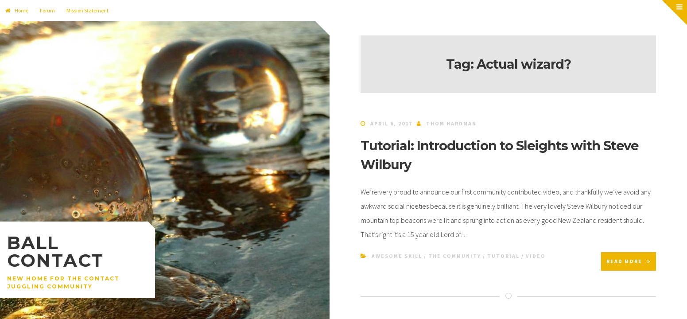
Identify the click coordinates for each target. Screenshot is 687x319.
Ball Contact (55, 251)
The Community (454, 256)
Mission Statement (87, 10)
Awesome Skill (397, 256)
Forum (47, 10)
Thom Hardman (451, 123)
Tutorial (503, 256)
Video (536, 256)
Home (16, 10)
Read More (628, 261)
